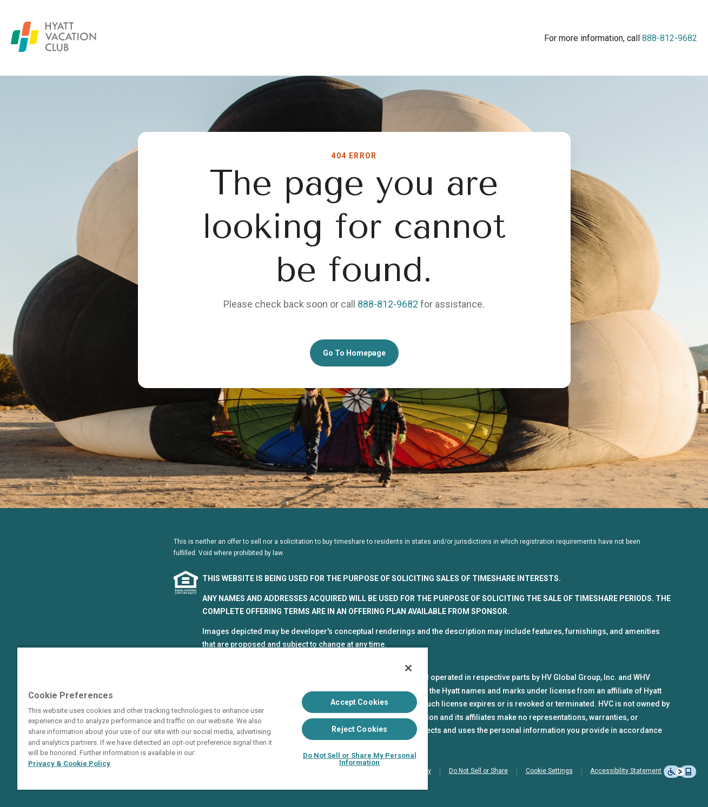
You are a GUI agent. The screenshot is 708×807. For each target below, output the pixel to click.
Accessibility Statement (625, 771)
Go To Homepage (354, 353)
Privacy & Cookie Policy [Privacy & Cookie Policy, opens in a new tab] (69, 763)
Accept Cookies (359, 702)
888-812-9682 (669, 38)
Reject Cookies (359, 729)
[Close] (408, 668)
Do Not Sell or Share (478, 771)
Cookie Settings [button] (549, 771)
